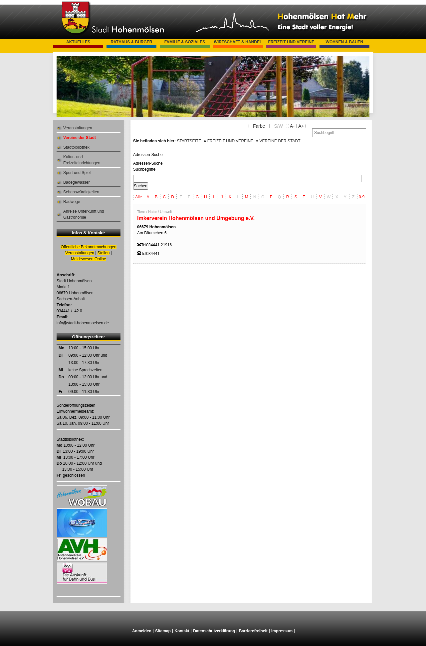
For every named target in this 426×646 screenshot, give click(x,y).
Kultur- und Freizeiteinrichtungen (81, 160)
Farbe (259, 126)
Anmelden (141, 631)
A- (292, 126)
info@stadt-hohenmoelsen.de (83, 323)
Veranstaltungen (77, 128)
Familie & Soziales (184, 42)
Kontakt (181, 631)
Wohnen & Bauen (344, 42)
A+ (301, 126)
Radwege (71, 201)
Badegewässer (76, 182)
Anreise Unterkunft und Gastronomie (83, 214)
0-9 (361, 197)
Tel (143, 245)
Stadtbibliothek (76, 147)
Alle (138, 197)
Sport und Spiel (77, 172)
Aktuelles (78, 42)
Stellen (104, 253)
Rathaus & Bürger (131, 42)
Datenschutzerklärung (214, 631)
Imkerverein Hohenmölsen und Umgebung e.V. (196, 218)
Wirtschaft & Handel (238, 42)
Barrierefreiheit (253, 631)
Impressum (282, 631)
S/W (278, 126)
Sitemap (163, 631)
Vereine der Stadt (79, 137)
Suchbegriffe (144, 169)
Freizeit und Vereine (291, 42)
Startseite (189, 141)
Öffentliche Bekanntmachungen (88, 247)
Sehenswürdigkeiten (81, 192)
